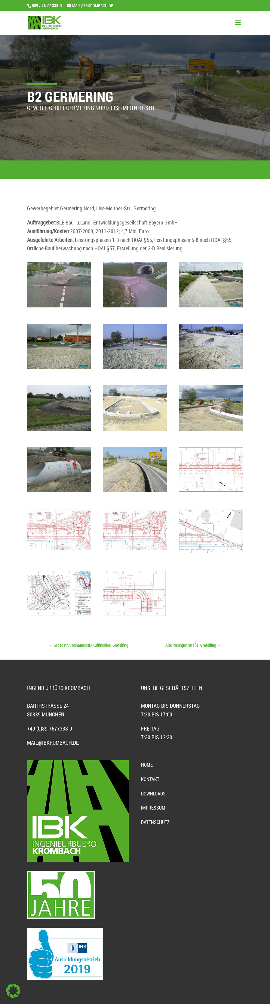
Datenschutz (155, 822)
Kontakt (150, 779)
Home (147, 764)
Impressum (153, 807)
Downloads (153, 793)
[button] (13, 991)
